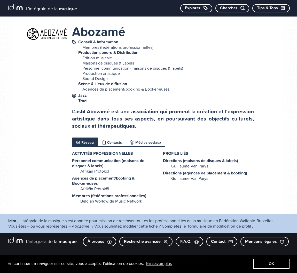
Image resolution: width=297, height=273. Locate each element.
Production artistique (101, 73)
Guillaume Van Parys (189, 166)
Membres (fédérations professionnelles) (117, 47)
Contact (222, 241)
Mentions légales (264, 241)
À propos (100, 241)
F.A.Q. (189, 241)
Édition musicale (97, 58)
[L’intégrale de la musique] (42, 8)
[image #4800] (47, 34)
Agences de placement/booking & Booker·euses (125, 89)
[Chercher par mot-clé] (232, 8)
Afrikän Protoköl (94, 171)
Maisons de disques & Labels (108, 63)
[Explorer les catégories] (196, 8)
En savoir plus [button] (159, 263)
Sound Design (95, 78)
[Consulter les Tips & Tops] (271, 8)
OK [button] (271, 264)
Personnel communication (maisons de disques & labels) (132, 68)
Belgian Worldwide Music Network (111, 201)
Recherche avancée (146, 241)
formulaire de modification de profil (220, 226)
